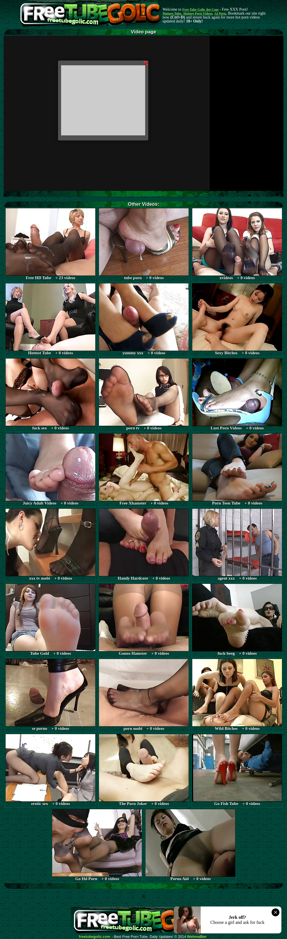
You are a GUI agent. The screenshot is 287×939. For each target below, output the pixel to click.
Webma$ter (197, 937)
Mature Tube (172, 13)
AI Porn (220, 13)
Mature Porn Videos (197, 13)
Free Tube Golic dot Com (200, 9)
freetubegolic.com (94, 937)
